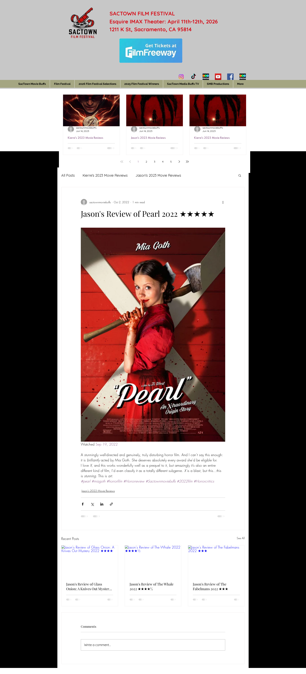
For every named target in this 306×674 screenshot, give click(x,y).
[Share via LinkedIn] (102, 504)
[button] (240, 175)
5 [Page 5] (171, 161)
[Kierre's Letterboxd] (206, 76)
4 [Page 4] (163, 161)
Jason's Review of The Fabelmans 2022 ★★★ (210, 586)
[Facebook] (230, 76)
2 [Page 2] (146, 161)
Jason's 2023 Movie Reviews (148, 137)
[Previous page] (129, 161)
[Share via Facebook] (83, 504)
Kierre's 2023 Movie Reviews (85, 137)
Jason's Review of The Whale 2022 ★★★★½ (151, 586)
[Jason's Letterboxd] (242, 76)
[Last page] (187, 161)
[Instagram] (181, 76)
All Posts (68, 175)
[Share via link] (111, 504)
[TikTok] (193, 76)
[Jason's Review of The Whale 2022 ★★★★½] (153, 561)
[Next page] (179, 161)
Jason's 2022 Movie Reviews (98, 491)
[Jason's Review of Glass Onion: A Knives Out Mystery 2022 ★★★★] (89, 561)
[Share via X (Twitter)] (92, 504)
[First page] (121, 161)
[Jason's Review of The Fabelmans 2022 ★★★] (216, 561)
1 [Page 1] (138, 161)
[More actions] (223, 202)
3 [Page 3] (154, 161)
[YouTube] (218, 76)
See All (241, 538)
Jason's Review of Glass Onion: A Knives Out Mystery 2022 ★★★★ (88, 586)
